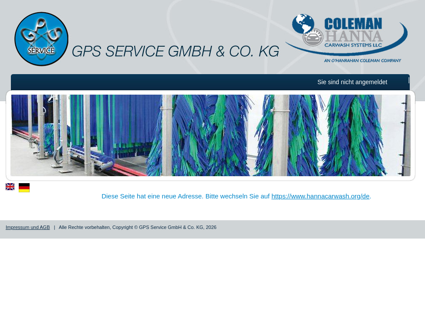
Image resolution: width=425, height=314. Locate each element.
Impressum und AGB (28, 227)
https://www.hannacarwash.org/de (320, 196)
